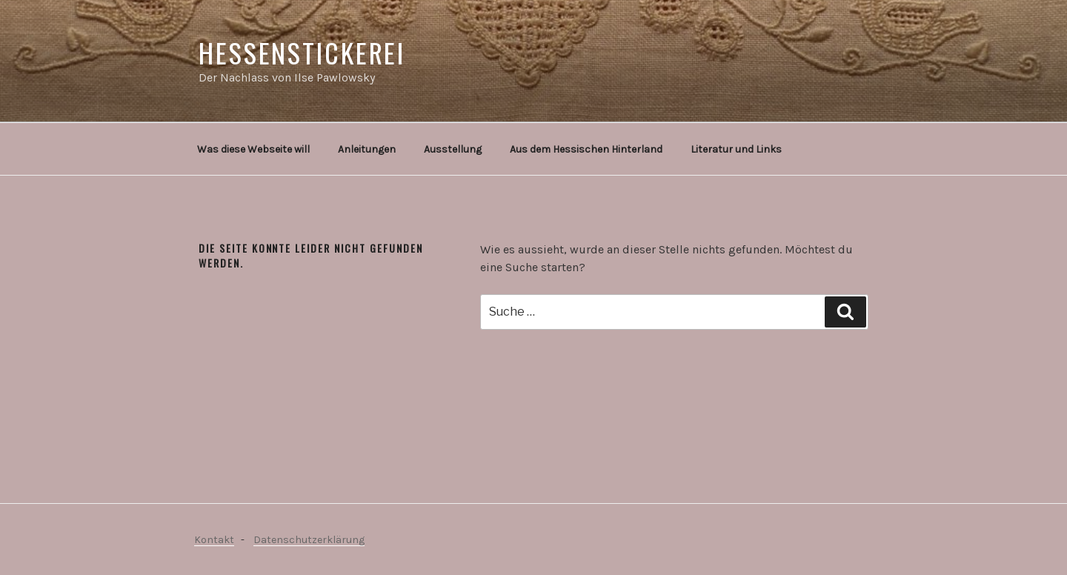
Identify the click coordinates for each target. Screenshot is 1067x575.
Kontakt (214, 540)
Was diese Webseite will (253, 149)
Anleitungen (367, 149)
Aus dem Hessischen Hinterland (586, 149)
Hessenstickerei (302, 52)
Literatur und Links (736, 149)
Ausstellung (453, 149)
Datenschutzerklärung (309, 540)
